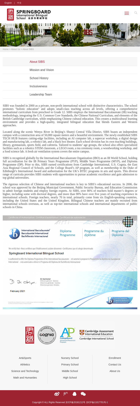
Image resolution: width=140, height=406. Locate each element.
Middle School (70, 371)
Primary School (70, 364)
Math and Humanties (25, 377)
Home (6, 49)
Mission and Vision (42, 69)
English (8, 3)
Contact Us (114, 364)
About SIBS (28, 49)
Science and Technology (25, 371)
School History (39, 78)
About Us (15, 49)
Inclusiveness (38, 86)
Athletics (25, 364)
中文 (19, 3)
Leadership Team (41, 94)
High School (70, 377)
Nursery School (70, 358)
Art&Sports (25, 358)
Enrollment (115, 358)
